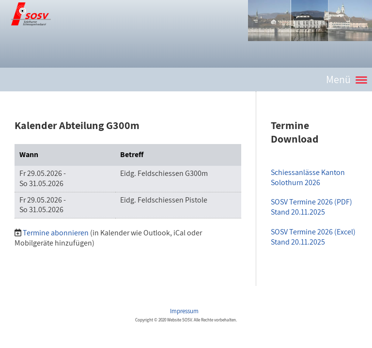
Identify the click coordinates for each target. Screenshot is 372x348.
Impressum (185, 311)
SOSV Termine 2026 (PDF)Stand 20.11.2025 (311, 207)
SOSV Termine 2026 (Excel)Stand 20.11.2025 (313, 237)
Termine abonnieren (56, 233)
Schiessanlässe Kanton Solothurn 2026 (308, 177)
